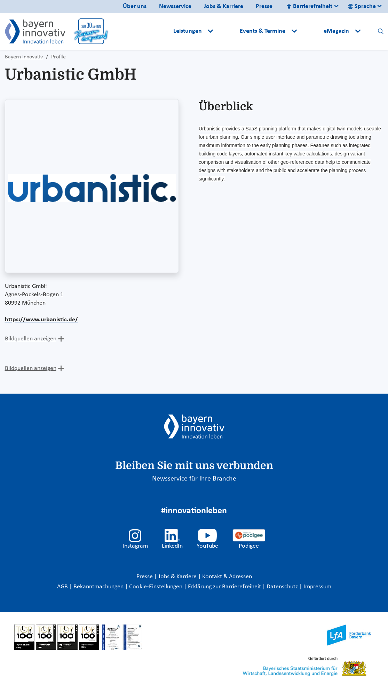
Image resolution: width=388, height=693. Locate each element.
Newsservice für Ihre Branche (194, 478)
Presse (264, 6)
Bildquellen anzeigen (30, 339)
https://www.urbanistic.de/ (41, 319)
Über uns (135, 6)
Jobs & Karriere (223, 6)
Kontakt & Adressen (227, 576)
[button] (227, 31)
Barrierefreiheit (309, 6)
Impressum (317, 586)
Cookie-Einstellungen (155, 586)
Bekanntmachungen (99, 586)
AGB (63, 586)
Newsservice (175, 6)
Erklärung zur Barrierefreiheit (225, 586)
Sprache (362, 6)
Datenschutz (283, 586)
